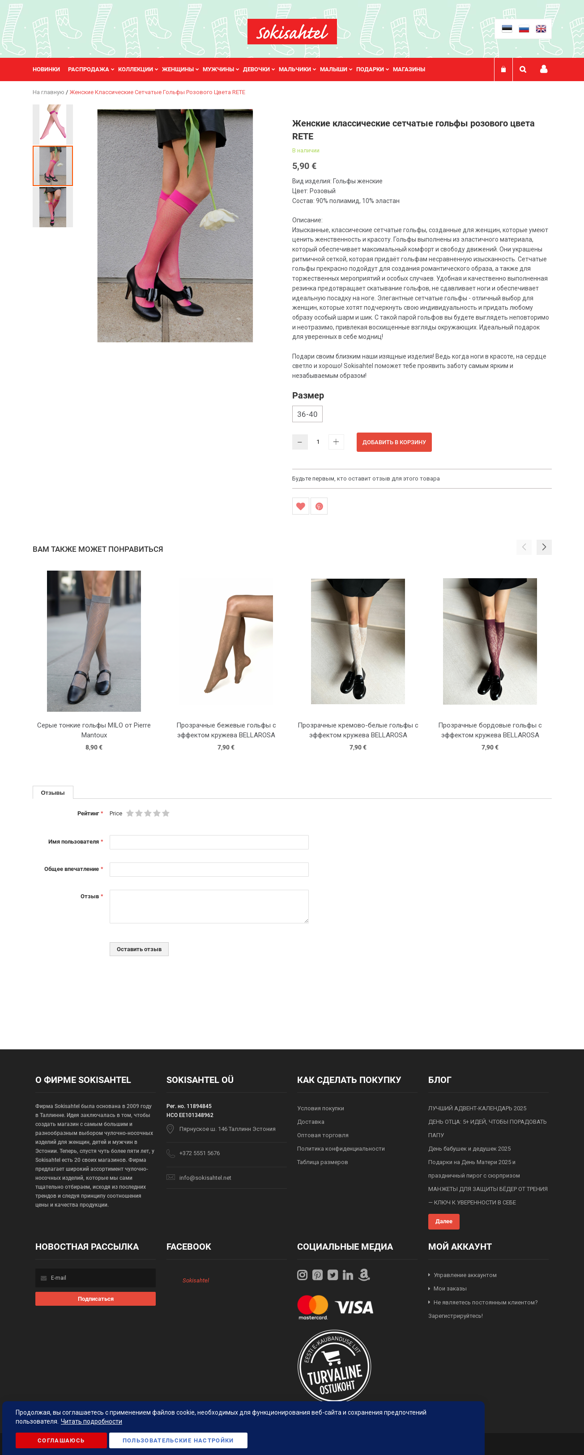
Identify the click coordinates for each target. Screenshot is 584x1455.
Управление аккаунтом (465, 1275)
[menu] (233, 69)
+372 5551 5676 (199, 1153)
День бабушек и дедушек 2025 (469, 1148)
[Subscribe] (95, 1299)
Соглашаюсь (61, 1440)
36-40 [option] (307, 414)
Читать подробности (91, 1421)
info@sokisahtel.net (205, 1177)
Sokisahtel (196, 1280)
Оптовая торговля (323, 1135)
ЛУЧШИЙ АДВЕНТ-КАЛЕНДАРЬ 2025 (477, 1108)
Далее (443, 1221)
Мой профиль (543, 69)
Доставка (310, 1121)
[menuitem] (50, 69)
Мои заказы (450, 1288)
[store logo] (292, 31)
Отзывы (53, 792)
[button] (53, 124)
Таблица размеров (322, 1162)
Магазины (409, 69)
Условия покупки (320, 1108)
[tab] (53, 792)
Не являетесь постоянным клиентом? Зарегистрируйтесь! (483, 1309)
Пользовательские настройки (178, 1440)
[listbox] (422, 415)
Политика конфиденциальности (341, 1148)
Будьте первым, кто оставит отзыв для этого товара (366, 478)
